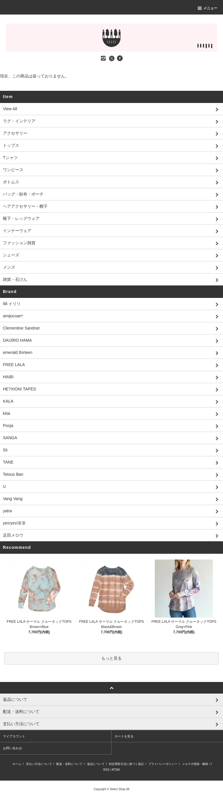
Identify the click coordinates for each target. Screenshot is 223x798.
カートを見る (124, 736)
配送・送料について (69, 764)
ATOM (116, 769)
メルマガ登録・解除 (195, 764)
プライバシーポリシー (162, 764)
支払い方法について (39, 764)
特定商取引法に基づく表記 (126, 764)
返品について (96, 764)
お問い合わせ (12, 748)
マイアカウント (14, 736)
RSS (106, 769)
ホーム (16, 764)
